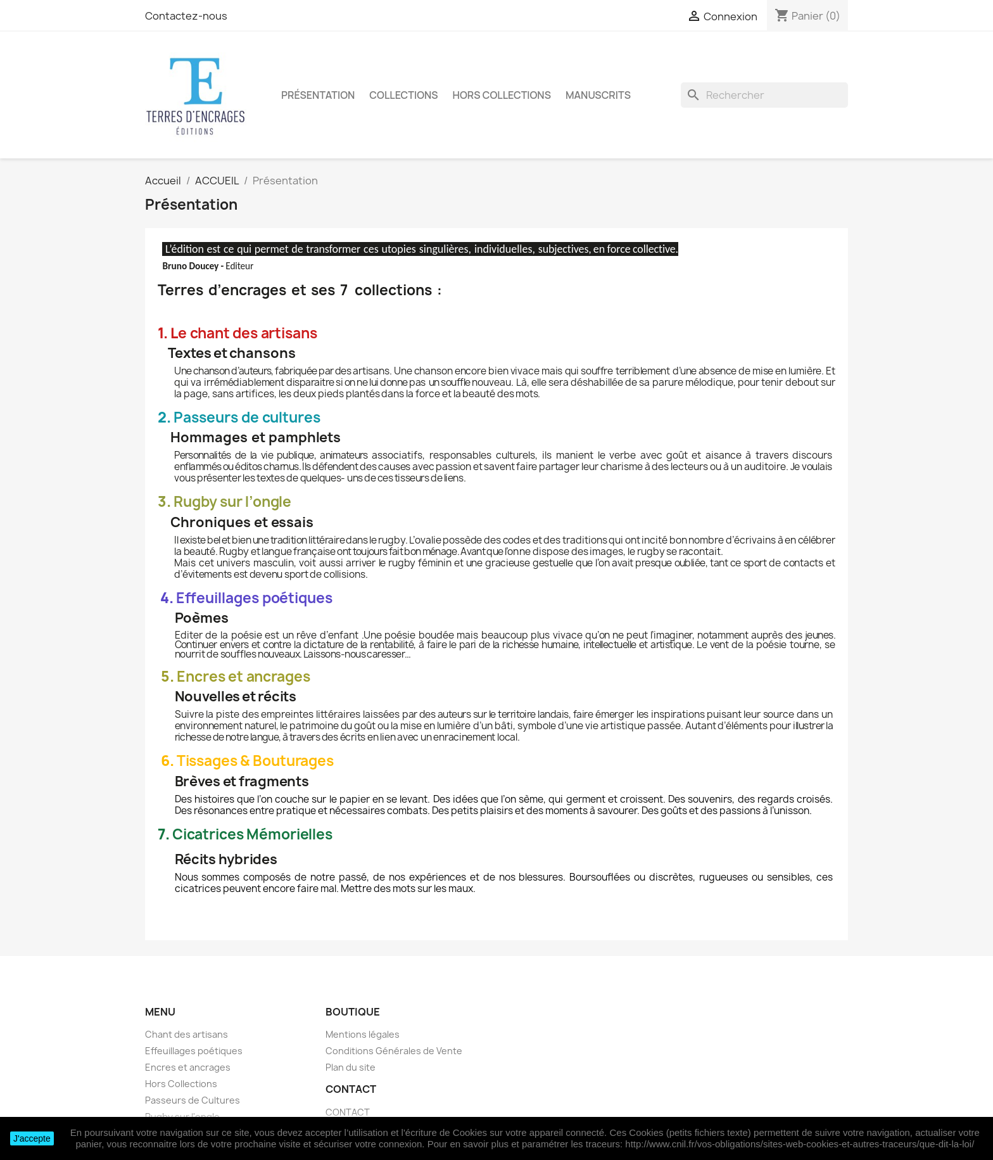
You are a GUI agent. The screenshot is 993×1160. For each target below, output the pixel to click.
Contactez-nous (186, 16)
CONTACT (348, 1112)
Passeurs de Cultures (192, 1100)
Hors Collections (502, 95)
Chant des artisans (186, 1034)
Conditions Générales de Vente (394, 1051)
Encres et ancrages (188, 1067)
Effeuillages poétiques (194, 1051)
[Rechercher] (764, 95)
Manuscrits (598, 95)
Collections (403, 95)
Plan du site (351, 1067)
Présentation (318, 95)
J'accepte (32, 1138)
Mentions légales (363, 1034)
